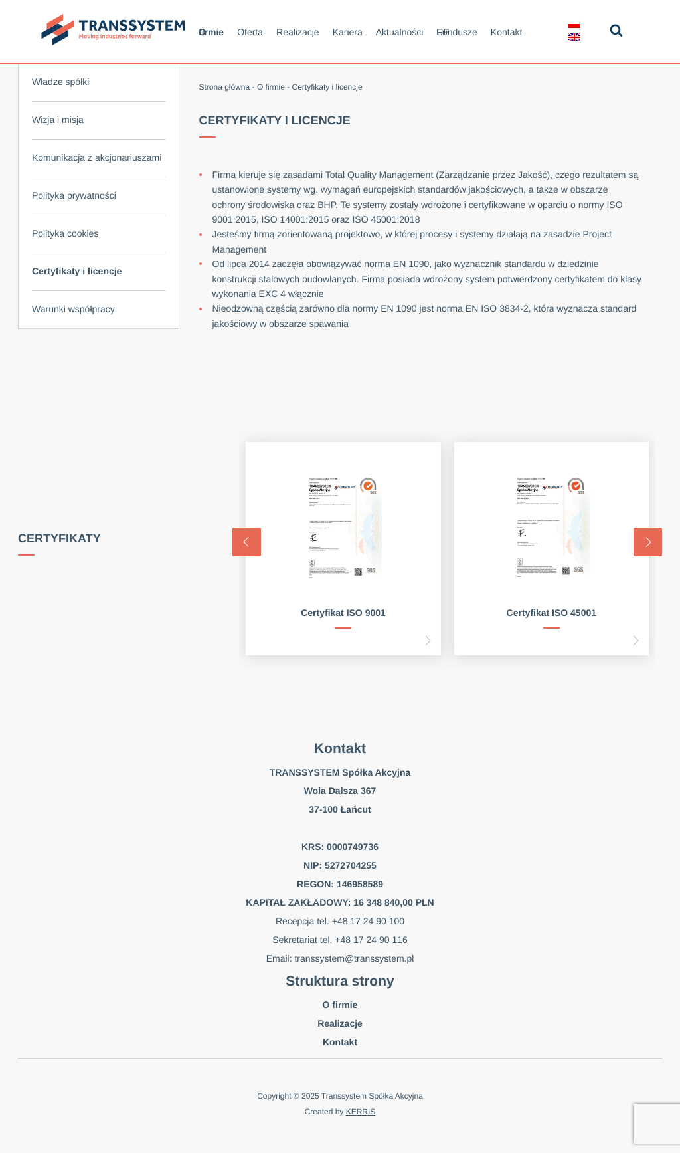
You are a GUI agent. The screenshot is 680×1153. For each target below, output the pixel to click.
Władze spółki (60, 81)
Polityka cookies (65, 233)
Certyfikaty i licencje (77, 271)
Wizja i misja (58, 119)
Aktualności (400, 32)
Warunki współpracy (73, 309)
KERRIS (361, 1111)
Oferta (250, 32)
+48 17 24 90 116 (371, 939)
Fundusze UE (456, 32)
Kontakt (506, 32)
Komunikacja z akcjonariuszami (96, 157)
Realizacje (297, 32)
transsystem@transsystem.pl (354, 958)
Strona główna (224, 87)
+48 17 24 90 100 (368, 921)
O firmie (211, 32)
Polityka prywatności (74, 195)
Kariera (348, 32)
